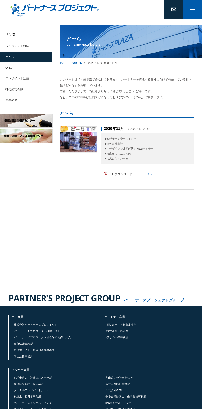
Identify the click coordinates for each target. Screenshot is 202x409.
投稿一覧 (77, 62)
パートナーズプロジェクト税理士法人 (37, 331)
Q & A (9, 67)
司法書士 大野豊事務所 (121, 324)
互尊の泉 (11, 100)
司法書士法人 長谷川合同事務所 (34, 350)
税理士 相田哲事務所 (27, 396)
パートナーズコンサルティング (33, 402)
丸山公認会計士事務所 (119, 377)
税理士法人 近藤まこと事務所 (33, 377)
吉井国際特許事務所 (117, 384)
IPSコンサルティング (118, 402)
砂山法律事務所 (23, 356)
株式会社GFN (113, 390)
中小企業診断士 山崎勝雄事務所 (125, 396)
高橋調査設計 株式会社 (29, 384)
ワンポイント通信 (17, 46)
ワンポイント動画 (17, 78)
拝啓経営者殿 (14, 89)
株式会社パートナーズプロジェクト (35, 324)
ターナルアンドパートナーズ (31, 390)
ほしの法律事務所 (117, 337)
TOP (62, 62)
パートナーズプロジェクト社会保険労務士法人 (42, 337)
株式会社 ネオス (117, 331)
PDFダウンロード (128, 174)
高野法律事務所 (23, 343)
